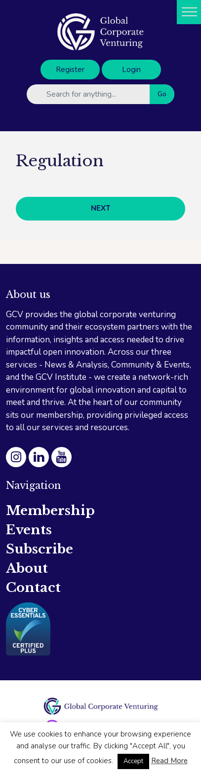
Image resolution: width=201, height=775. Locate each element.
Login (131, 69)
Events (29, 530)
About (27, 568)
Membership (50, 510)
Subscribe (39, 549)
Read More (169, 761)
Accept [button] (133, 761)
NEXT (100, 208)
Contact (33, 587)
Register (70, 69)
